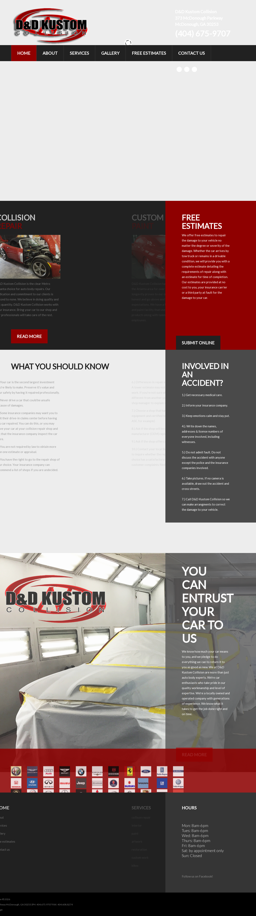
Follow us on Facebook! (197, 876)
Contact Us (191, 53)
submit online (198, 342)
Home (23, 53)
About (50, 53)
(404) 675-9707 (202, 33)
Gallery (110, 53)
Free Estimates (149, 53)
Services (79, 53)
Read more (29, 336)
